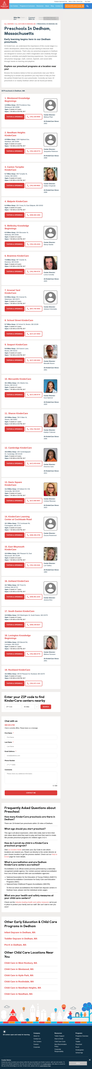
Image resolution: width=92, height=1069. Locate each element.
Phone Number (31, 763)
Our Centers (14, 6)
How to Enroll (59, 1039)
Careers (36, 1044)
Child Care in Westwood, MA (19, 969)
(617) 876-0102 (33, 463)
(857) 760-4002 (33, 309)
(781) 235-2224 (33, 244)
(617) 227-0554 (33, 334)
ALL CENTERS (9, 24)
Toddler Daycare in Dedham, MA (20, 938)
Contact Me (31, 793)
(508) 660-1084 (33, 215)
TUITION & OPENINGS (14, 117)
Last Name (31, 745)
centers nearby (73, 6)
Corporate (37, 1047)
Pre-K (77, 1047)
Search (46, 707)
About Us (36, 1036)
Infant (77, 1039)
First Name (31, 736)
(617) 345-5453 (33, 360)
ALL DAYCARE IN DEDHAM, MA (25, 24)
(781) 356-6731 (33, 271)
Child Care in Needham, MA (18, 994)
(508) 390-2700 (33, 535)
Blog (52, 6)
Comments (8, 769)
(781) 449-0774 (33, 151)
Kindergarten (80, 1050)
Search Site (87, 7)
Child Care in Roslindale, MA (19, 981)
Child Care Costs (60, 1041)
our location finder (15, 850)
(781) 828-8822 (33, 185)
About (47, 6)
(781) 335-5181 (33, 565)
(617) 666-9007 (33, 501)
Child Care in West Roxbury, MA (20, 963)
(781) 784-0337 (33, 429)
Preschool (79, 1044)
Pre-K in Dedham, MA (15, 945)
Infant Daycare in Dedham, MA (19, 932)
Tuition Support (59, 1036)
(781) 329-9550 (33, 117)
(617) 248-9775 (33, 395)
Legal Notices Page (45, 1066)
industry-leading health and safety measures (32, 902)
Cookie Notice (47, 1064)
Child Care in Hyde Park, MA (18, 975)
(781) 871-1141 (33, 683)
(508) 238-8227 (33, 625)
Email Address (31, 754)
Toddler (78, 1041)
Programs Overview (82, 1036)
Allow (78, 1063)
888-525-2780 (10, 725)
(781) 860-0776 (33, 654)
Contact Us (59, 6)
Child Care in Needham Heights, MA (22, 988)
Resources (40, 6)
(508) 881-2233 (33, 597)
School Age (79, 1052)
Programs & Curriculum (27, 6)
